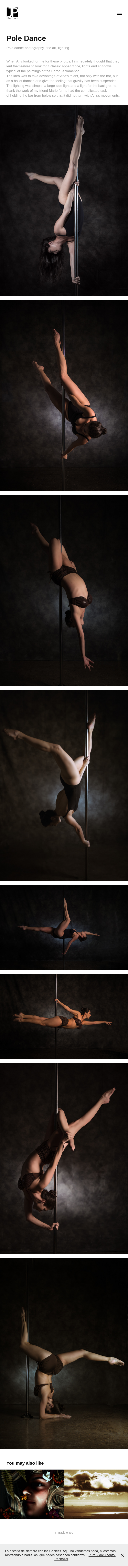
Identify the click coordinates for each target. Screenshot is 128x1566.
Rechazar (61, 1559)
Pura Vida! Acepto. (102, 1555)
